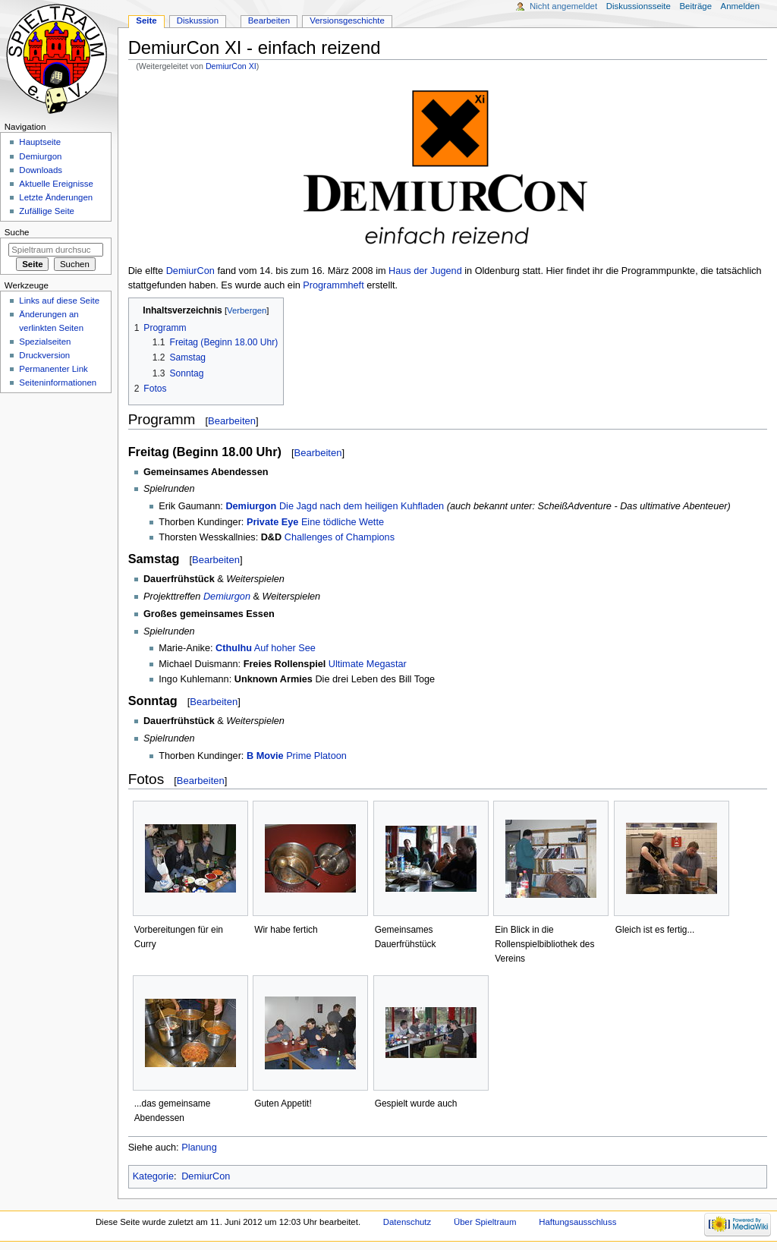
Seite (146, 20)
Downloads (40, 170)
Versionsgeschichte (347, 20)
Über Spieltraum (485, 1221)
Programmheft (333, 285)
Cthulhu (233, 648)
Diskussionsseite (638, 6)
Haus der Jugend (425, 271)
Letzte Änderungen (56, 197)
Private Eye (272, 522)
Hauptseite (40, 141)
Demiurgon (250, 506)
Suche (17, 232)
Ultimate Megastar (368, 664)
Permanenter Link (53, 368)
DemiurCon (190, 271)
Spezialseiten (45, 341)
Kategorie (153, 1176)
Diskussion (198, 20)
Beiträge (695, 6)
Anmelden (740, 6)
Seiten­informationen (57, 382)
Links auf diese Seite (59, 300)
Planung (199, 1147)
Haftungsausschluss (577, 1221)
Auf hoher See (285, 648)
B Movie (265, 756)
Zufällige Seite (46, 211)
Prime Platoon (316, 756)
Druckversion (44, 355)
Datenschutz (407, 1221)
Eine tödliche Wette (342, 522)
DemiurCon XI (231, 66)
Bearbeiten (232, 421)
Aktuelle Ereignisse (56, 183)
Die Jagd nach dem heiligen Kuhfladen (361, 506)
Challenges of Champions (340, 537)
